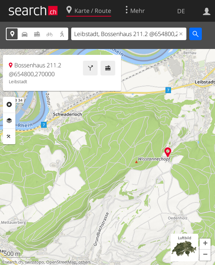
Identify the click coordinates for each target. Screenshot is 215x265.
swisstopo (34, 262)
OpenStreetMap (61, 262)
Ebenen (9, 120)
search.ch (14, 262)
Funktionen (9, 136)
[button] (205, 244)
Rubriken (9, 104)
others (85, 262)
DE (181, 11)
